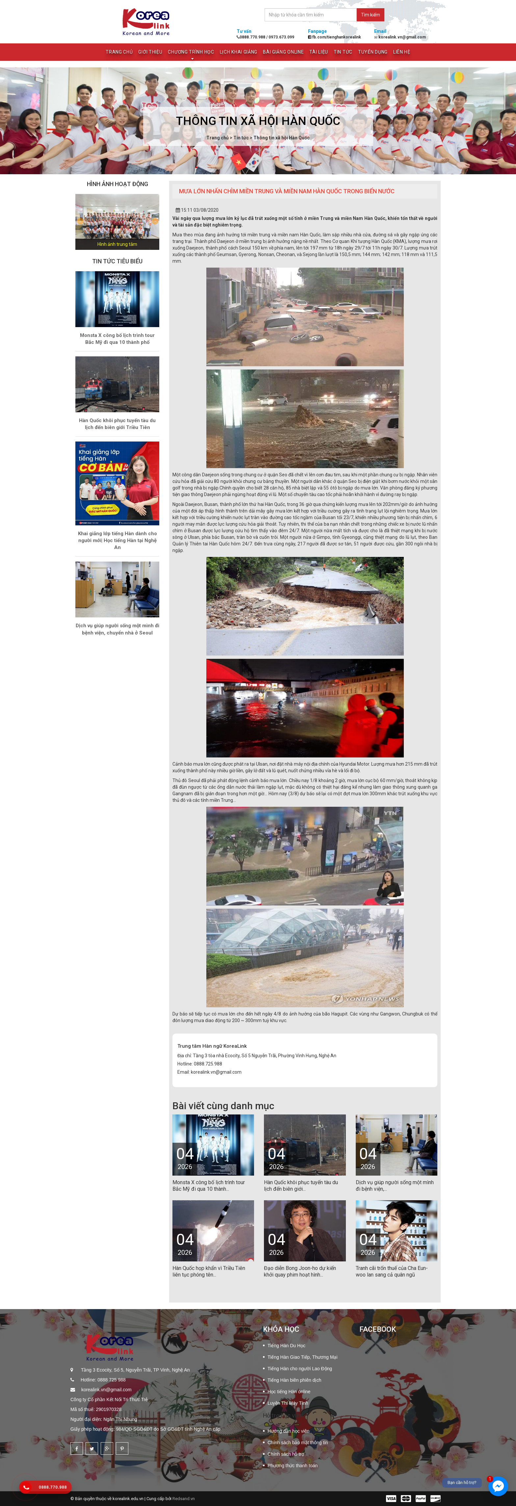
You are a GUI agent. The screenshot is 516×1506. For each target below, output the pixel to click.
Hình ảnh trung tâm (117, 244)
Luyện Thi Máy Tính (288, 1403)
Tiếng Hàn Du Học (286, 1345)
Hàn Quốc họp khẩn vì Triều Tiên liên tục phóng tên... (208, 1271)
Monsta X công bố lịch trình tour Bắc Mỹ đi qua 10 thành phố (117, 338)
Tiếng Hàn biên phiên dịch (294, 1380)
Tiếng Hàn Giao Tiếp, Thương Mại (302, 1357)
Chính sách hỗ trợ (286, 1454)
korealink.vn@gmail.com (106, 1389)
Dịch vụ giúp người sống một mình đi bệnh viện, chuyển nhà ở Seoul (117, 629)
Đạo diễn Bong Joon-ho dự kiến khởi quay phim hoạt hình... (300, 1271)
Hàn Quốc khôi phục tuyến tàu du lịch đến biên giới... (301, 1185)
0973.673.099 (281, 37)
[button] (81, 222)
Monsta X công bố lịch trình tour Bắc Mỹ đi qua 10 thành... (208, 1185)
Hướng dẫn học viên (288, 1431)
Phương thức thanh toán (293, 1465)
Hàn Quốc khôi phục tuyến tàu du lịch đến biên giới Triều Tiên (117, 424)
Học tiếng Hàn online (289, 1391)
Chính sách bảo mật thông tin (298, 1442)
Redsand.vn (183, 1498)
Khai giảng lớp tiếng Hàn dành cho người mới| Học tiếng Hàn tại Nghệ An (117, 541)
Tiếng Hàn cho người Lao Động (300, 1368)
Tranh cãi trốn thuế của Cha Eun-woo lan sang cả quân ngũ (392, 1271)
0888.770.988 (251, 37)
